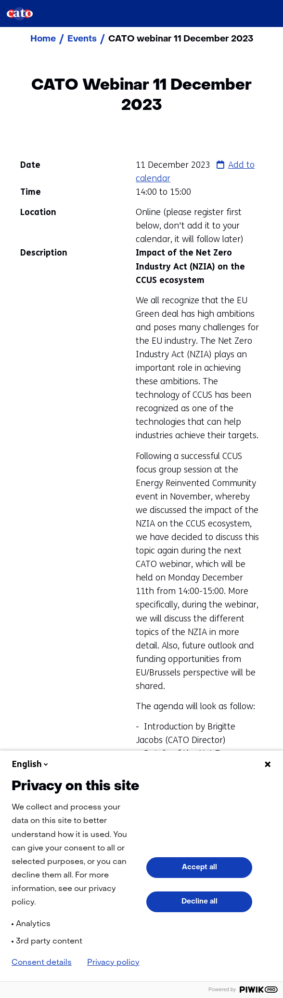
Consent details (42, 963)
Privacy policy (113, 963)
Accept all (199, 867)
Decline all (199, 901)
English (31, 764)
